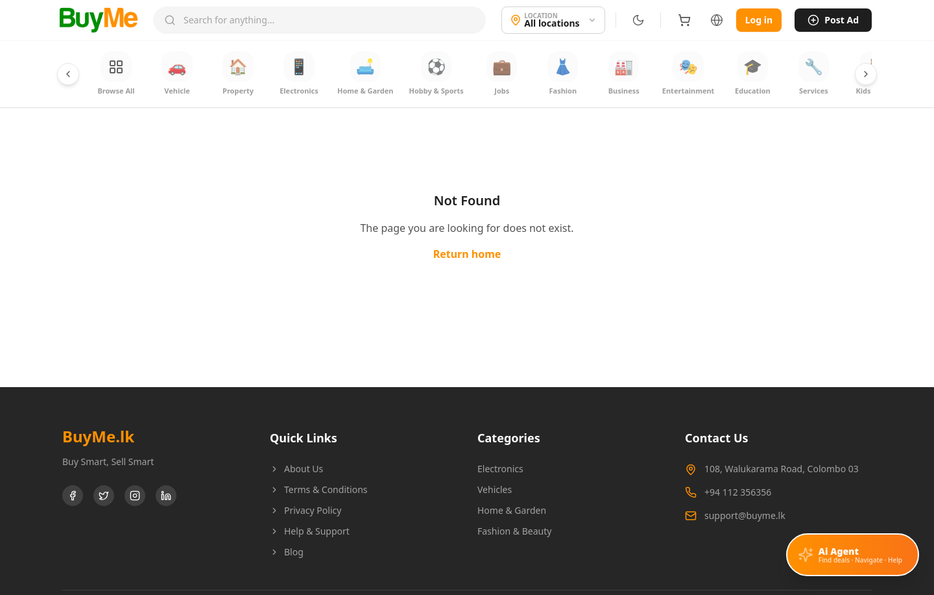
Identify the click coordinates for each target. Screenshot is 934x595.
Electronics (500, 469)
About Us (296, 469)
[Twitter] (103, 496)
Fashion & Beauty (514, 531)
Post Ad (833, 20)
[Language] (714, 20)
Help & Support (310, 531)
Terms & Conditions (319, 490)
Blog (287, 552)
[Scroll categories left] (68, 74)
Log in (757, 20)
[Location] (551, 20)
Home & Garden (511, 511)
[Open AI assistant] (851, 557)
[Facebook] (72, 496)
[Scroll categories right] (866, 74)
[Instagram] (135, 496)
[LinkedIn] (166, 496)
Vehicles (494, 490)
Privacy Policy (305, 511)
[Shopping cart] (682, 20)
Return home (467, 254)
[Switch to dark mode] (635, 20)
